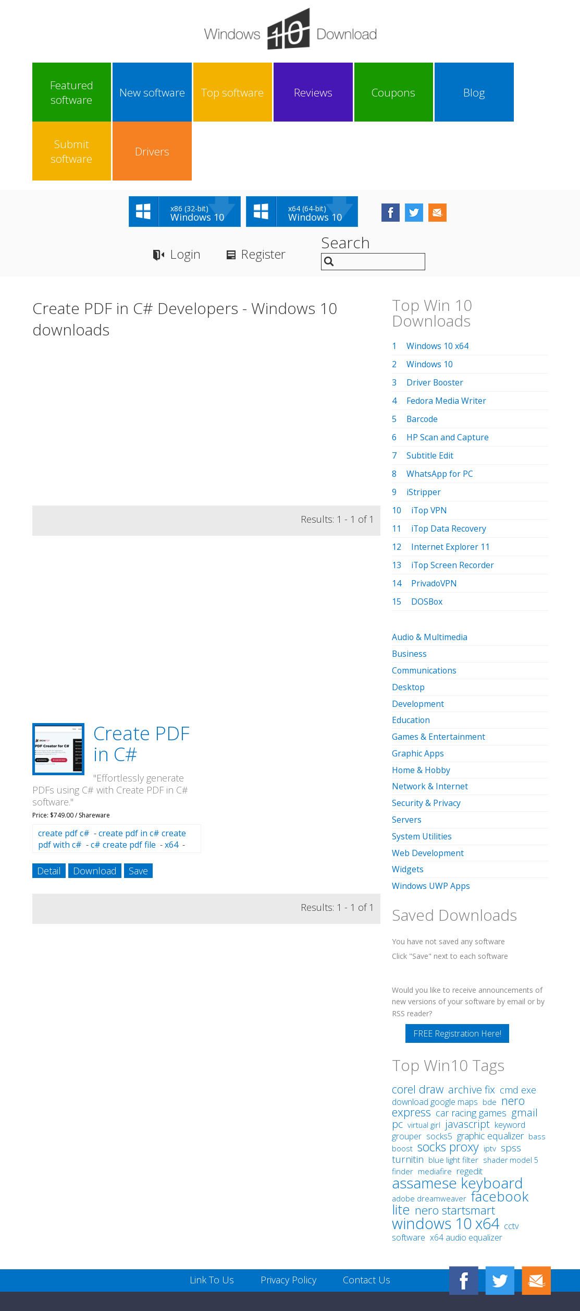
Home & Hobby (421, 708)
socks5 (439, 1071)
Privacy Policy (288, 1214)
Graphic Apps (418, 691)
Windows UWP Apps (431, 821)
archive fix (471, 1024)
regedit (469, 1106)
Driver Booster (435, 324)
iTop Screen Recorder (453, 506)
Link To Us (212, 1214)
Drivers (515, 92)
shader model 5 (510, 1095)
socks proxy (448, 1081)
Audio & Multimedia (430, 578)
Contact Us (366, 1214)
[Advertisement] (206, 370)
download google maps (435, 1036)
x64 (171, 786)
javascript (467, 1059)
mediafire (435, 1106)
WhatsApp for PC (440, 415)
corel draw (417, 1023)
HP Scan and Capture (447, 378)
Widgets (408, 805)
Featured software (63, 92)
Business (409, 594)
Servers (407, 756)
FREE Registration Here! (457, 968)
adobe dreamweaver (429, 1133)
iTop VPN (430, 452)
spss (511, 1082)
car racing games (471, 1047)
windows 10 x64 (445, 1158)
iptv (490, 1083)
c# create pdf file (123, 786)
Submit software (450, 92)
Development (418, 643)
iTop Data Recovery (449, 470)
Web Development (428, 789)
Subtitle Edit (429, 397)
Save (138, 812)
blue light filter (453, 1094)
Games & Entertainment (438, 675)
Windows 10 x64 (437, 287)
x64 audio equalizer (466, 1172)
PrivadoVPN (434, 525)
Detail (49, 812)
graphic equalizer (490, 1070)
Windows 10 (429, 305)
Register (263, 196)
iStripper (423, 433)
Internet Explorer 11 (450, 488)
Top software (192, 92)
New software (128, 92)
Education (411, 659)
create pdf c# (64, 774)
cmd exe (518, 1024)
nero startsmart (455, 1145)
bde (490, 1036)
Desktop (408, 627)
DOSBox (427, 543)
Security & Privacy (426, 740)
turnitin (408, 1094)
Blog (386, 92)
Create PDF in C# (141, 685)
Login (185, 196)
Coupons (321, 92)
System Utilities (422, 772)
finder (402, 1106)
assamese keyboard (457, 1117)
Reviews (257, 92)
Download (95, 812)
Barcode (422, 360)
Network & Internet (430, 724)
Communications (425, 611)
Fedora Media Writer (446, 342)
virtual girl (424, 1059)
